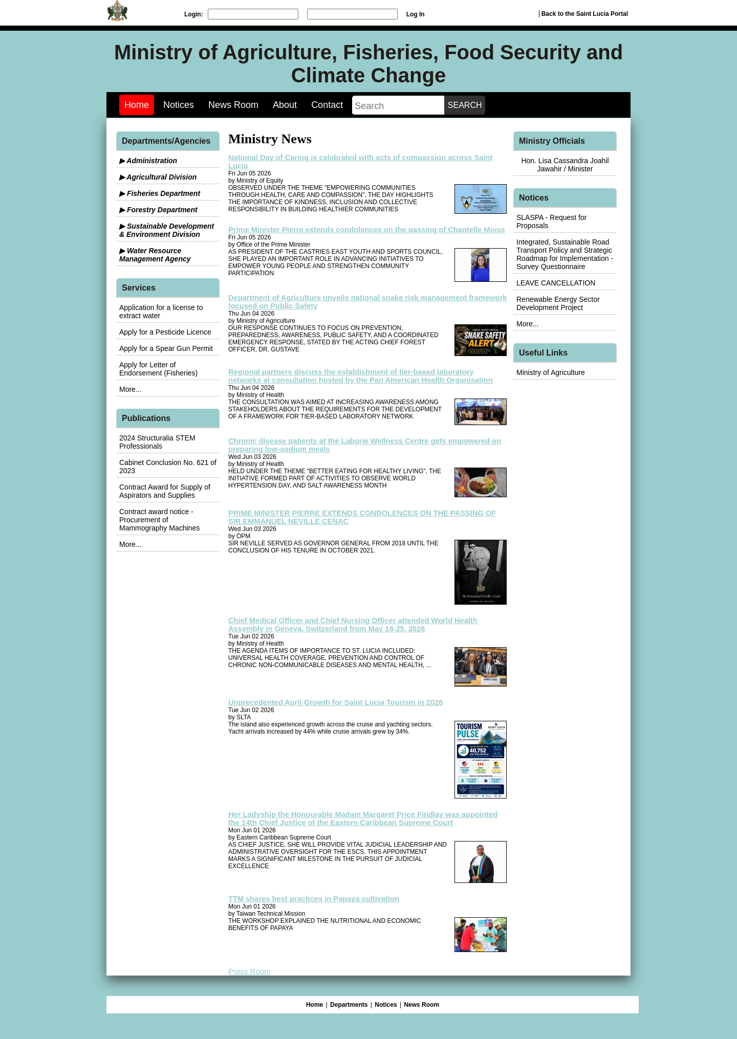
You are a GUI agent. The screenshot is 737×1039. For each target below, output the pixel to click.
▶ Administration (148, 161)
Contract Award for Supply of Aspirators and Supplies (164, 491)
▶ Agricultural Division (158, 177)
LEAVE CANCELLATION (555, 283)
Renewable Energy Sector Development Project (558, 303)
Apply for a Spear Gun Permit (166, 348)
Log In (415, 14)
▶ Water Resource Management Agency (155, 255)
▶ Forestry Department (158, 210)
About (285, 105)
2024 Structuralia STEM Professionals (157, 442)
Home (136, 105)
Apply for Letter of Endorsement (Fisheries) (158, 369)
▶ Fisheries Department (159, 193)
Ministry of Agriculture (550, 372)
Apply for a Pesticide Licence (165, 332)
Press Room (249, 971)
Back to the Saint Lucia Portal (584, 13)
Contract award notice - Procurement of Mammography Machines (159, 519)
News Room (233, 105)
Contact (327, 105)
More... (130, 389)
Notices (178, 105)
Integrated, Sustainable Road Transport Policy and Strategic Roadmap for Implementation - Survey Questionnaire (564, 254)
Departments (348, 1004)
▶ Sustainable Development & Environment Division (166, 230)
